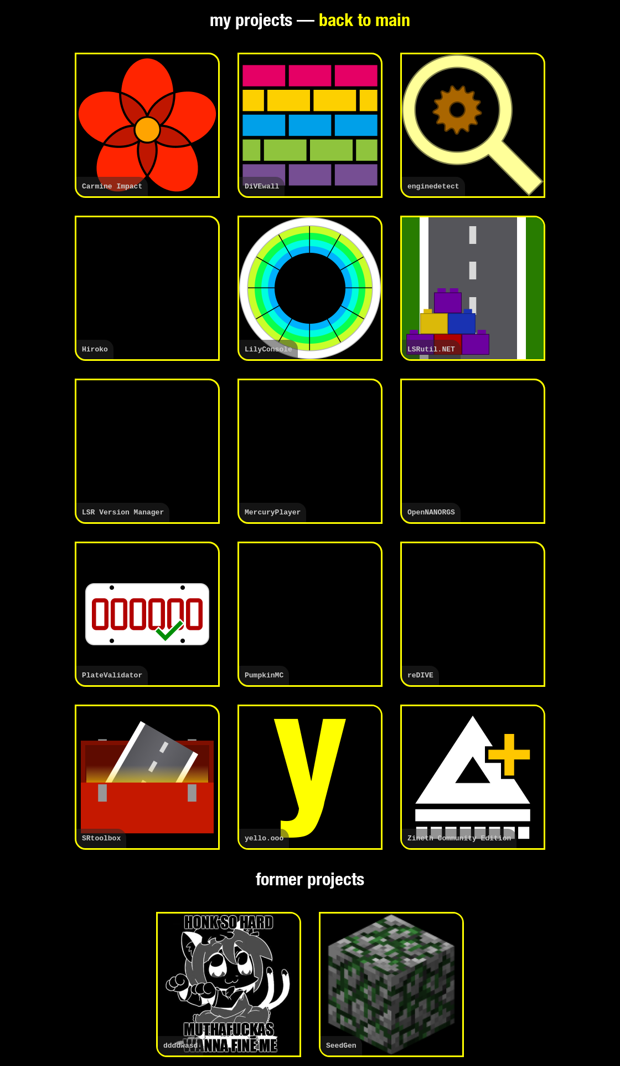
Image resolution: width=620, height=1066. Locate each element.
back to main (364, 22)
